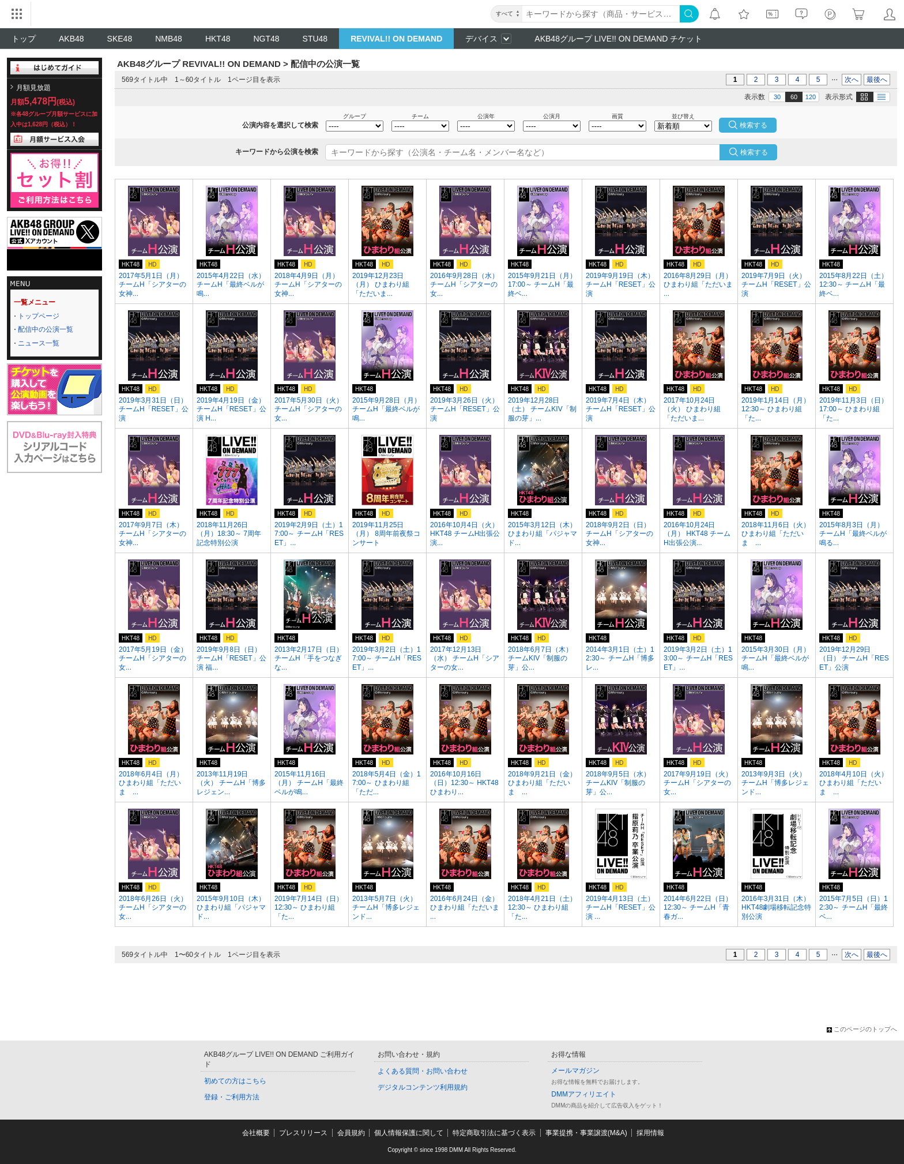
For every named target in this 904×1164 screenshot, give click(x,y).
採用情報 (650, 1133)
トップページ (38, 316)
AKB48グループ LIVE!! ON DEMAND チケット (618, 38)
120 (810, 96)
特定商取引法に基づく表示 (494, 1133)
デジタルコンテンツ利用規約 (423, 1087)
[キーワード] (601, 13)
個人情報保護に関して (408, 1133)
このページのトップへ (862, 1029)
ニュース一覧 (38, 343)
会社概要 (256, 1133)
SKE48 (120, 38)
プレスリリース (303, 1133)
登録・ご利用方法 (231, 1097)
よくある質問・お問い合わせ (423, 1071)
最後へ (877, 80)
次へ (851, 80)
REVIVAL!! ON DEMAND (396, 38)
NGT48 (266, 38)
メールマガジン (575, 1071)
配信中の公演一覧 (45, 329)
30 (777, 96)
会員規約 (351, 1133)
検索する (754, 152)
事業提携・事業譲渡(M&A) (586, 1133)
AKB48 (71, 38)
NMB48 (168, 38)
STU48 (315, 38)
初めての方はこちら (235, 1081)
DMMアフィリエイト (583, 1094)
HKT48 (218, 38)
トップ (24, 38)
